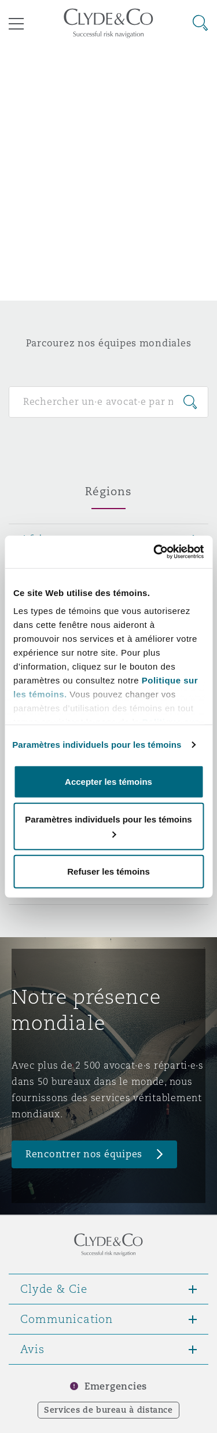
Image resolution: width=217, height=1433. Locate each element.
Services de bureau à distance (108, 1410)
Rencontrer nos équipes (83, 1154)
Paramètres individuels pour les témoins (96, 745)
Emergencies (115, 1386)
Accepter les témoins (108, 781)
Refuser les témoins (108, 871)
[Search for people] (108, 402)
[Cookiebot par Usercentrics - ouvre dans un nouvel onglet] (154, 552)
